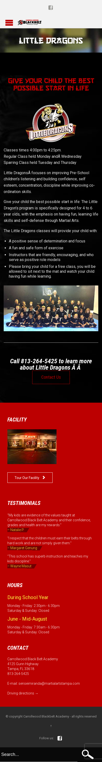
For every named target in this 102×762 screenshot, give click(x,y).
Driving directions (20, 693)
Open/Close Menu (9, 22)
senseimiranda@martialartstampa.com (49, 683)
